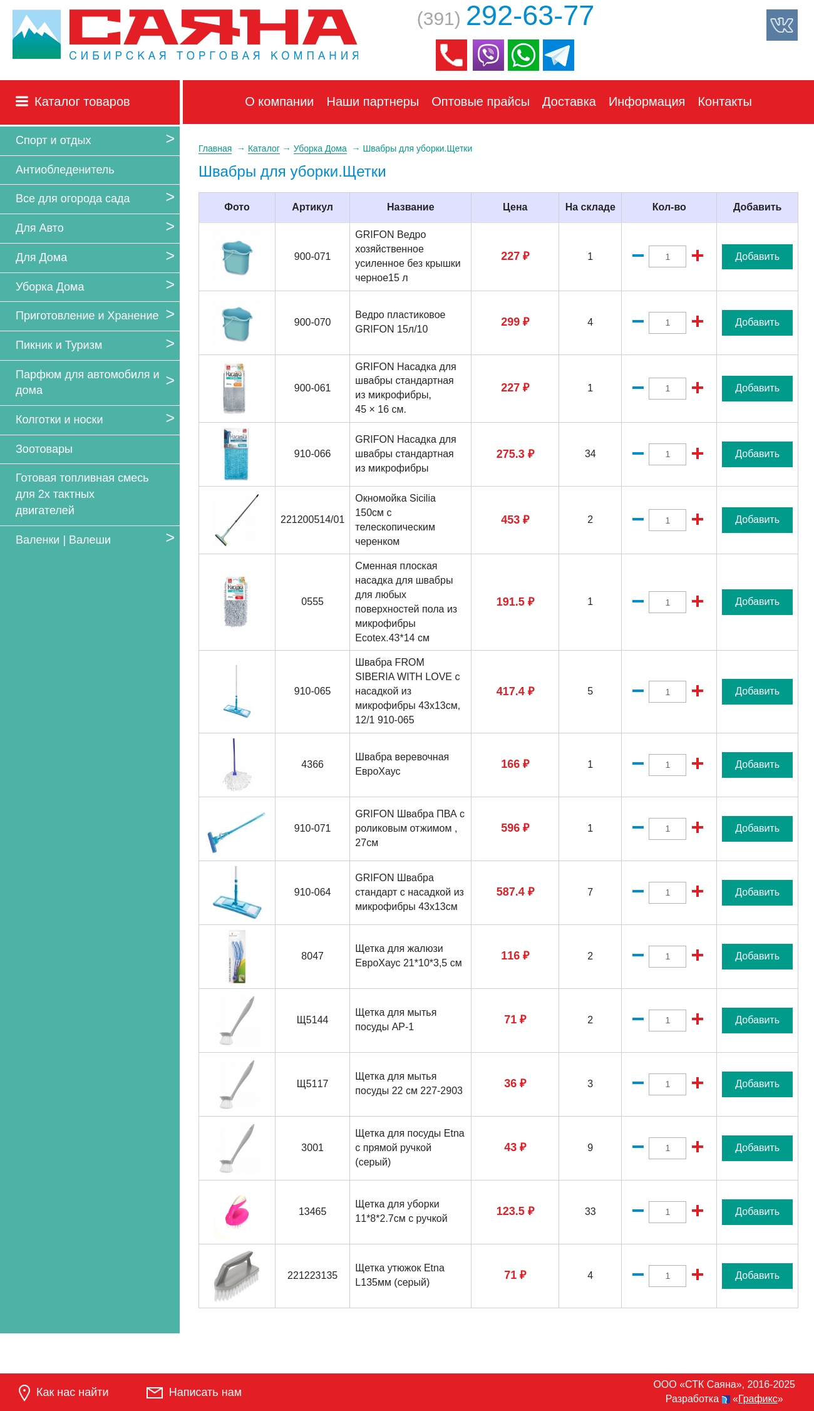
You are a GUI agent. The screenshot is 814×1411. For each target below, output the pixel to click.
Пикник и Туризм (59, 345)
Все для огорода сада (73, 198)
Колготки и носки (59, 419)
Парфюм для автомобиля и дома (87, 382)
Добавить (757, 256)
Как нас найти (64, 1393)
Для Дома (41, 257)
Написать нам (194, 1392)
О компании (279, 101)
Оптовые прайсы (480, 101)
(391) (506, 18)
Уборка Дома (50, 287)
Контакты (724, 101)
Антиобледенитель (65, 169)
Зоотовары (44, 449)
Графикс (758, 1398)
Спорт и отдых (53, 140)
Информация (647, 101)
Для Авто (40, 228)
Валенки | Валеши (63, 540)
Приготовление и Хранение (87, 315)
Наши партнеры (373, 101)
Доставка (569, 101)
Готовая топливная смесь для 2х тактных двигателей (82, 494)
